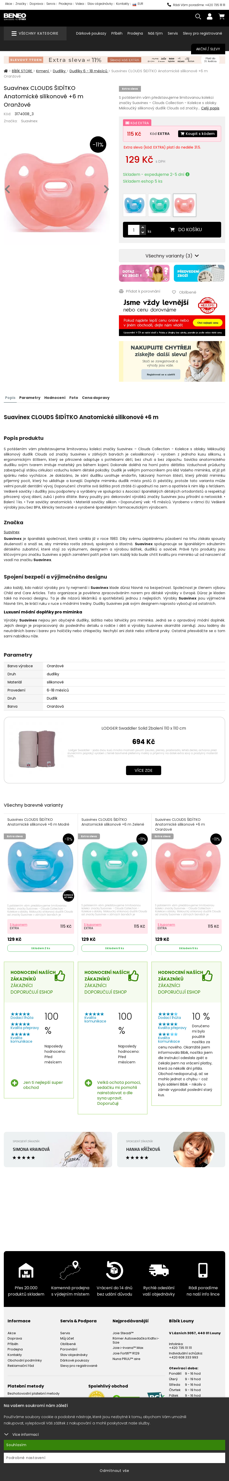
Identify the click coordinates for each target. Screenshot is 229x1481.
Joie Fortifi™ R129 (126, 1353)
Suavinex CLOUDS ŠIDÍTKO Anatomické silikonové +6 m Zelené (112, 822)
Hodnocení (55, 397)
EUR (138, 5)
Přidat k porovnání (139, 291)
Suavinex (29, 121)
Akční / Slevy (208, 49)
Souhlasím (16, 1444)
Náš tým (155, 33)
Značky (20, 4)
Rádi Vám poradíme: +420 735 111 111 (196, 5)
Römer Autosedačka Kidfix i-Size (136, 1340)
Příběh (116, 33)
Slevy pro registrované (202, 33)
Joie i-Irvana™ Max (128, 1347)
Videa (79, 4)
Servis (50, 4)
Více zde (144, 770)
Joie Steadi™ (123, 1333)
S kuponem (18, 924)
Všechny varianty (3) (172, 256)
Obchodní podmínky (25, 1360)
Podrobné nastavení (26, 1457)
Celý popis (210, 108)
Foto (73, 397)
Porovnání (68, 1349)
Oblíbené (68, 1344)
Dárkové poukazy (91, 33)
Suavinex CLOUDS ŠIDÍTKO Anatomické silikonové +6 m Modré (38, 822)
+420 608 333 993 (183, 1357)
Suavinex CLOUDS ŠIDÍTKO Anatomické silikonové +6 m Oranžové (180, 824)
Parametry (29, 397)
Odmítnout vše (114, 1470)
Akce (8, 4)
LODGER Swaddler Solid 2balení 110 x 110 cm (143, 728)
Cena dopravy (96, 397)
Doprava (36, 4)
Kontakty (122, 4)
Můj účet (67, 1338)
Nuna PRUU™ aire (126, 1358)
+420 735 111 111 (180, 1347)
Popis (10, 397)
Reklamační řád (21, 1365)
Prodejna (65, 4)
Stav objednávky (100, 4)
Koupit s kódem (198, 133)
